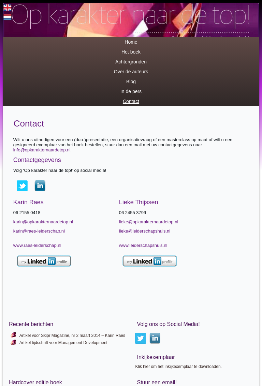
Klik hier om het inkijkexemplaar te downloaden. (178, 366)
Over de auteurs (131, 71)
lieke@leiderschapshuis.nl (145, 231)
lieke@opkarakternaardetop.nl (148, 221)
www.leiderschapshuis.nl (143, 245)
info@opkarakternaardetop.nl (42, 149)
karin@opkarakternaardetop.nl (43, 221)
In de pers (131, 91)
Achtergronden (131, 61)
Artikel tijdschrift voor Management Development (63, 342)
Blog (131, 81)
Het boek (131, 52)
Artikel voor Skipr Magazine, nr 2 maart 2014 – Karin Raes (72, 335)
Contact (131, 101)
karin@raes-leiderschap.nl (39, 231)
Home (131, 42)
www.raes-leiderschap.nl (37, 245)
